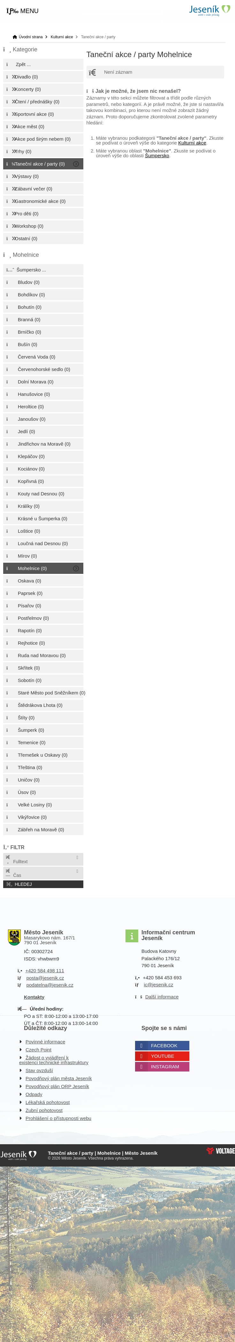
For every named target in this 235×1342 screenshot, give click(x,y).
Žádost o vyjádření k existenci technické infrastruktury (53, 1060)
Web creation (220, 1150)
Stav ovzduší (39, 1070)
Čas (13, 873)
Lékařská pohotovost (48, 1102)
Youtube (162, 1056)
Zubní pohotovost (44, 1110)
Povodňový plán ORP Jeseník (57, 1086)
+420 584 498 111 (44, 970)
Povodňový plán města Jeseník (59, 1078)
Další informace (161, 996)
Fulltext (16, 859)
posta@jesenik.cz (45, 978)
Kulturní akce (62, 37)
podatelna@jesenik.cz (50, 985)
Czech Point (38, 1049)
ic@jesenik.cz (158, 984)
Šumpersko (157, 155)
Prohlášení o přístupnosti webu (58, 1118)
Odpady (34, 1094)
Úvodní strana (209, 11)
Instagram (165, 1066)
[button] (22, 11)
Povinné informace (45, 1041)
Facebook (164, 1045)
